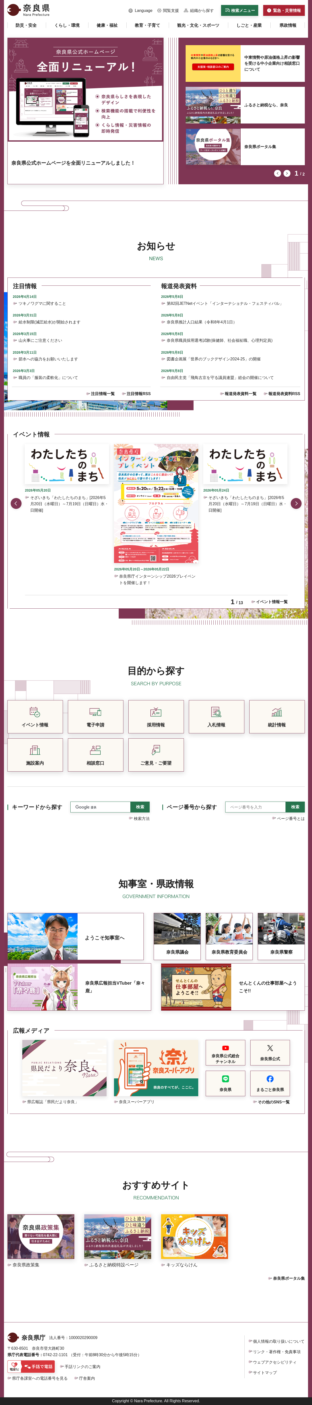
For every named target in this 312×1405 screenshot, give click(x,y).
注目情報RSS (139, 394)
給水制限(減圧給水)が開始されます (50, 322)
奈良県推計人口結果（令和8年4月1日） (202, 322)
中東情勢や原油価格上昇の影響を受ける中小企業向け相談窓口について (272, 63)
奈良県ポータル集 (260, 147)
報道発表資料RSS (284, 394)
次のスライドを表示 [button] (287, 173)
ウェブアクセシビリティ (275, 1362)
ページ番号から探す (192, 807)
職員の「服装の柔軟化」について (48, 377)
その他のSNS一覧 (274, 1102)
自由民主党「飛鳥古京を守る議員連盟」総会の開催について (220, 377)
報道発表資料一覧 (240, 394)
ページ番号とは (291, 818)
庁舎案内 (87, 1378)
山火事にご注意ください (40, 340)
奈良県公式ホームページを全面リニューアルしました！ (73, 163)
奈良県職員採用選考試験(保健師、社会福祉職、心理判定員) (220, 340)
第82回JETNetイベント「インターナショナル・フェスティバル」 (225, 303)
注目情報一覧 (103, 394)
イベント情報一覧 (272, 602)
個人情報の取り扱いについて (279, 1341)
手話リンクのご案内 (82, 1367)
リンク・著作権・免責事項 (277, 1352)
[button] (140, 11)
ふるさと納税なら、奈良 (266, 105)
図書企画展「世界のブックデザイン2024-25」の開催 (214, 359)
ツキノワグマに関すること (42, 303)
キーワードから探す (37, 807)
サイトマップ (265, 1373)
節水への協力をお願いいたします (48, 359)
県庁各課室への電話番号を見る (40, 1378)
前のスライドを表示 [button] (277, 173)
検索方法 (142, 818)
